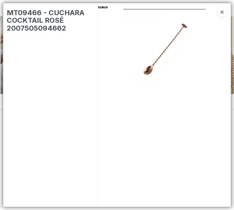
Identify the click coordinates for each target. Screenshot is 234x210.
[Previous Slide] (100, 7)
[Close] (222, 12)
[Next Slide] (105, 7)
